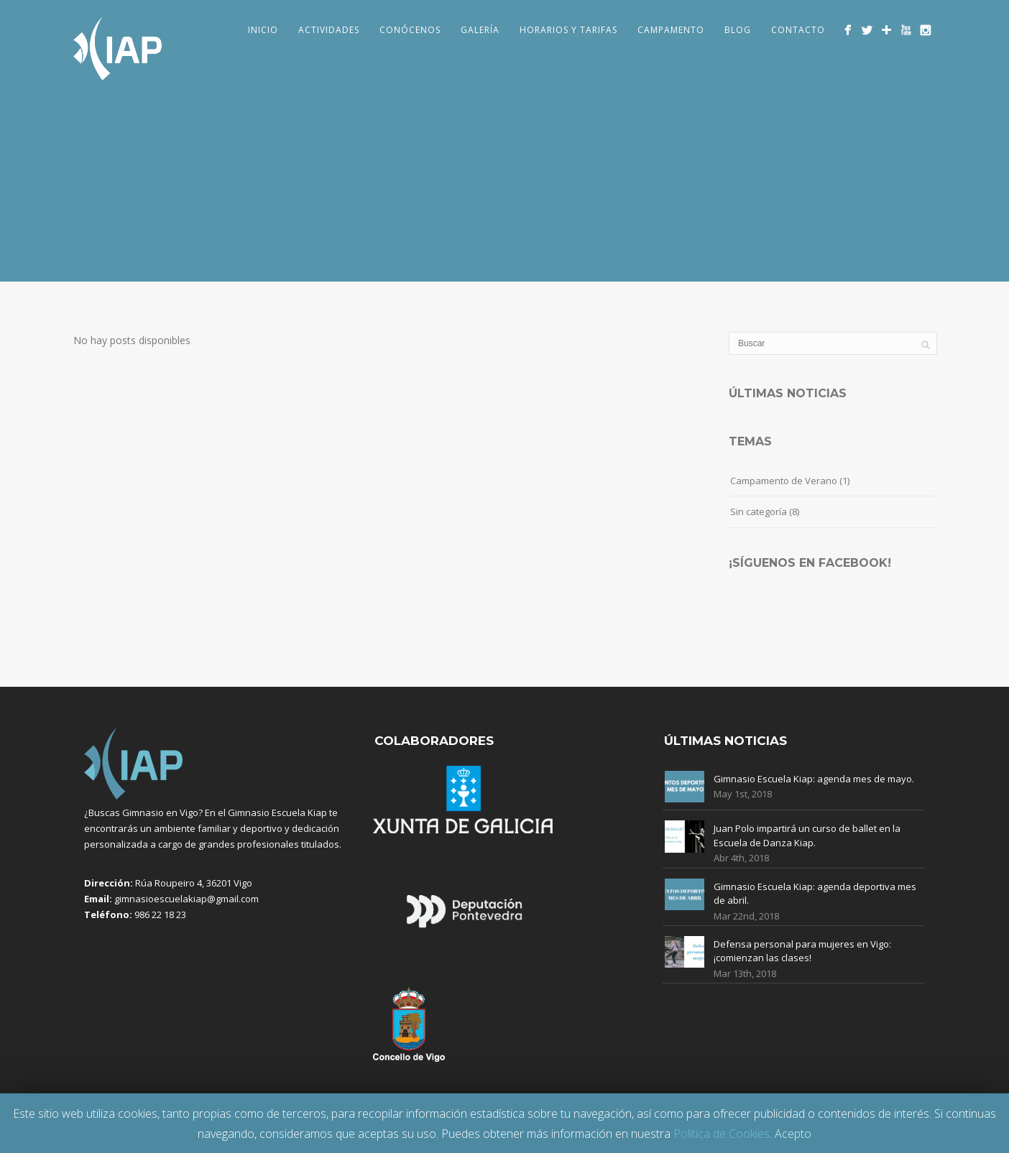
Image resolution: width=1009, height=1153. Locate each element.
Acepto (793, 1134)
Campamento (670, 30)
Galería (480, 30)
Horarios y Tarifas (568, 30)
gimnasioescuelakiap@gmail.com (186, 898)
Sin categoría (758, 511)
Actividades (328, 30)
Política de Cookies (721, 1134)
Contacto (798, 30)
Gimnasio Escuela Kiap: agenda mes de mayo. (814, 778)
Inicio (263, 30)
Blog (737, 30)
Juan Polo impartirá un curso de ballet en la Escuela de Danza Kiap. (807, 835)
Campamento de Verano (783, 480)
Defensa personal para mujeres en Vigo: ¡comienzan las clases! (802, 951)
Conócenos (410, 30)
